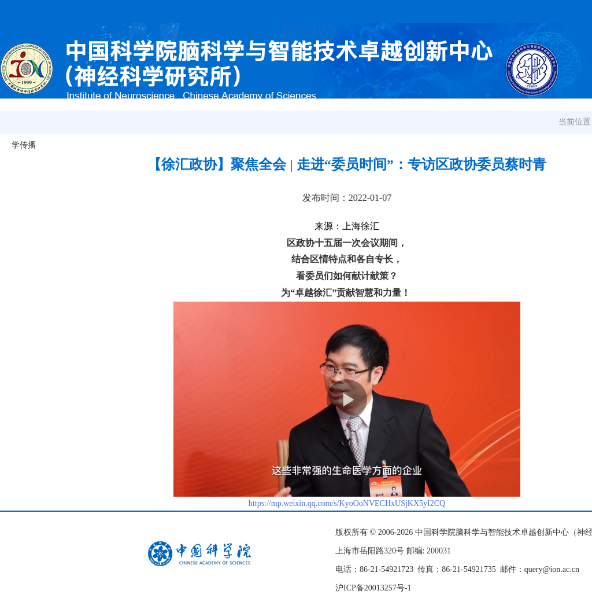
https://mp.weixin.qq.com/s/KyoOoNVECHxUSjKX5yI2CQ (347, 503)
